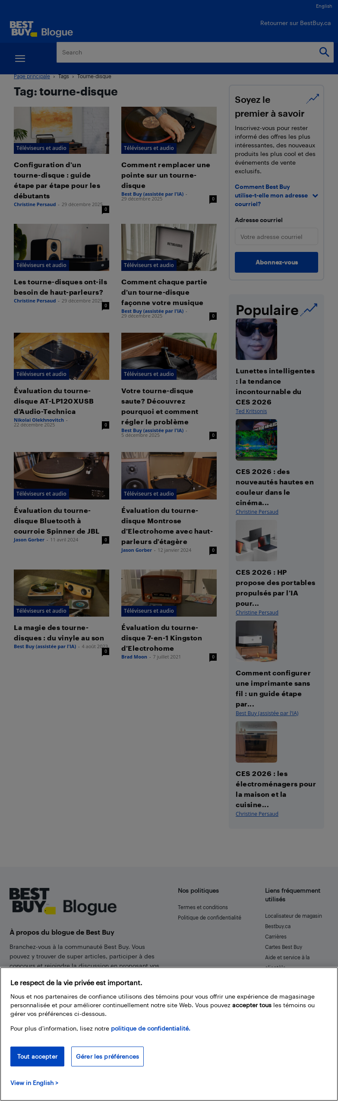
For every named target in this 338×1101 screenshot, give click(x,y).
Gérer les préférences (107, 1056)
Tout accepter (37, 1056)
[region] (169, 1034)
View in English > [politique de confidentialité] (34, 1082)
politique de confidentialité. (150, 1028)
